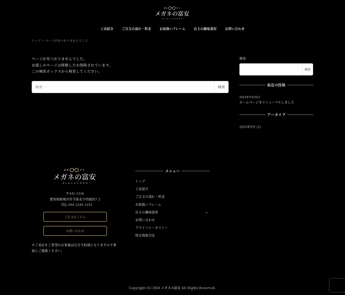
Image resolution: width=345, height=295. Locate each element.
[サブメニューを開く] (206, 212)
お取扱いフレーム (148, 204)
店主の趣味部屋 (146, 212)
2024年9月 (247, 127)
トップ (140, 181)
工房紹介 (141, 189)
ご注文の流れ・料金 (150, 196)
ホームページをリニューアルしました (266, 102)
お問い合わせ (75, 231)
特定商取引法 (145, 235)
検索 (221, 86)
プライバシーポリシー (151, 227)
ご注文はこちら (75, 217)
